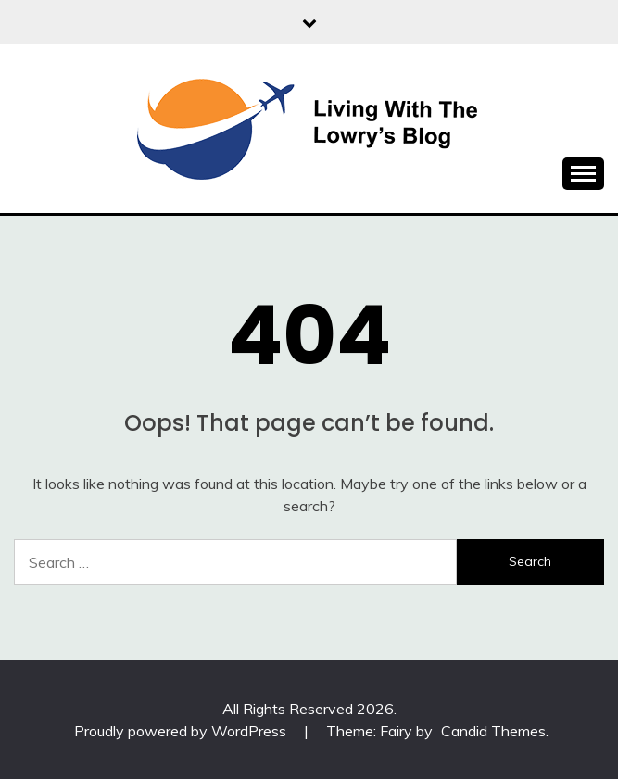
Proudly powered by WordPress (182, 731)
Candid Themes (493, 731)
